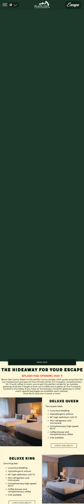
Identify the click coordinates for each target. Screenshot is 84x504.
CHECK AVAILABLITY (64, 446)
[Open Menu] (5, 4)
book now (42, 362)
